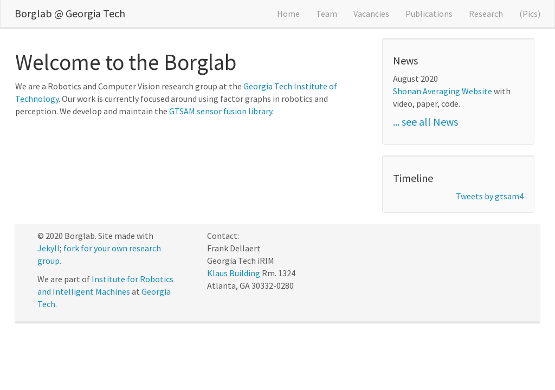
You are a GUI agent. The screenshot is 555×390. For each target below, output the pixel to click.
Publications (429, 13)
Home (288, 13)
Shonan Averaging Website (442, 91)
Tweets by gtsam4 (490, 196)
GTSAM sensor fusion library (220, 111)
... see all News (425, 121)
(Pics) (529, 13)
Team (326, 13)
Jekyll (48, 248)
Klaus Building (233, 273)
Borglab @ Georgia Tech (70, 13)
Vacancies (371, 13)
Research (486, 13)
